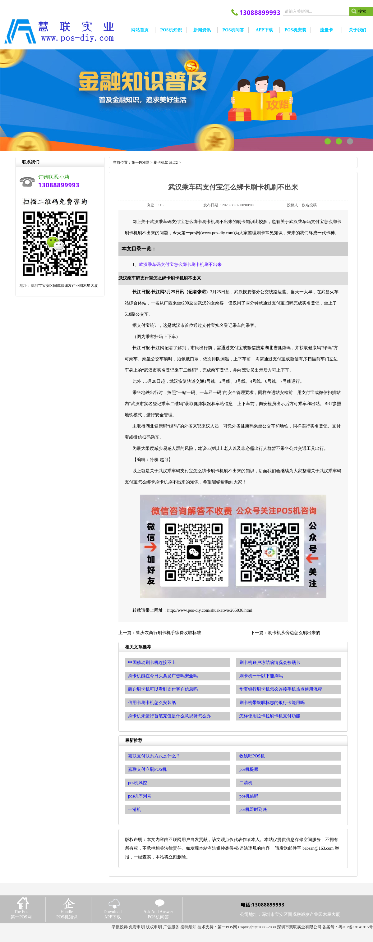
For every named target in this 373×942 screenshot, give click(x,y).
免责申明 (137, 927)
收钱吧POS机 (252, 756)
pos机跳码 (248, 796)
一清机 (134, 809)
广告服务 (171, 927)
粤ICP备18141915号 (355, 927)
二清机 (245, 782)
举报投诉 (120, 927)
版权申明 (154, 927)
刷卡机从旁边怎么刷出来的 (294, 632)
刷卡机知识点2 (166, 162)
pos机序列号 (139, 796)
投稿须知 (188, 927)
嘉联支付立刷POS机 (147, 769)
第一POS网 (140, 162)
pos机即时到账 (253, 809)
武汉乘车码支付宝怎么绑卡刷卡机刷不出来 (180, 264)
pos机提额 (248, 769)
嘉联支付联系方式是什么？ (154, 756)
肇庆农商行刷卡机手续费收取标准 (168, 632)
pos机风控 (137, 782)
